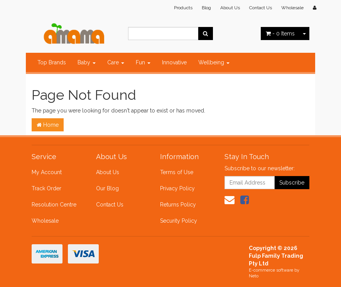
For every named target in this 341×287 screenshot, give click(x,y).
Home (48, 125)
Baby (87, 62)
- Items (280, 33)
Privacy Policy (177, 188)
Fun (143, 62)
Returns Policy (178, 204)
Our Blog (107, 188)
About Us (230, 7)
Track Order (46, 188)
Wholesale (292, 7)
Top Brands (51, 62)
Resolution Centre (54, 204)
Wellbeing (214, 62)
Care (115, 62)
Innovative (174, 62)
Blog (206, 7)
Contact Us (260, 7)
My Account (47, 172)
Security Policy (178, 221)
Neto (253, 276)
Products (183, 7)
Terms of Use (176, 172)
